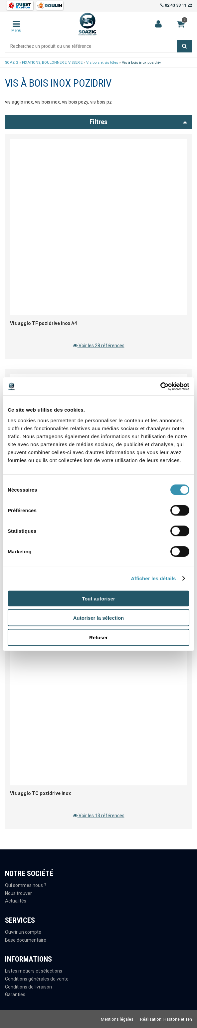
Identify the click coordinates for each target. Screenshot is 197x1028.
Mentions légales (117, 1019)
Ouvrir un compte (23, 932)
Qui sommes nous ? (25, 885)
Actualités (15, 901)
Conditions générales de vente (37, 979)
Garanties (15, 994)
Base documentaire (25, 940)
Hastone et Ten (177, 1019)
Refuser (98, 637)
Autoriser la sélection (98, 618)
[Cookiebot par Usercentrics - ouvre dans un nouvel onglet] (160, 386)
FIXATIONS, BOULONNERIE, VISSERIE (52, 62)
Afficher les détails (153, 578)
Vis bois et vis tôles (102, 62)
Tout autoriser (98, 598)
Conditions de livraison (28, 986)
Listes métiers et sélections (33, 971)
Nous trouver (18, 893)
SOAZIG (11, 62)
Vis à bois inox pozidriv (141, 62)
